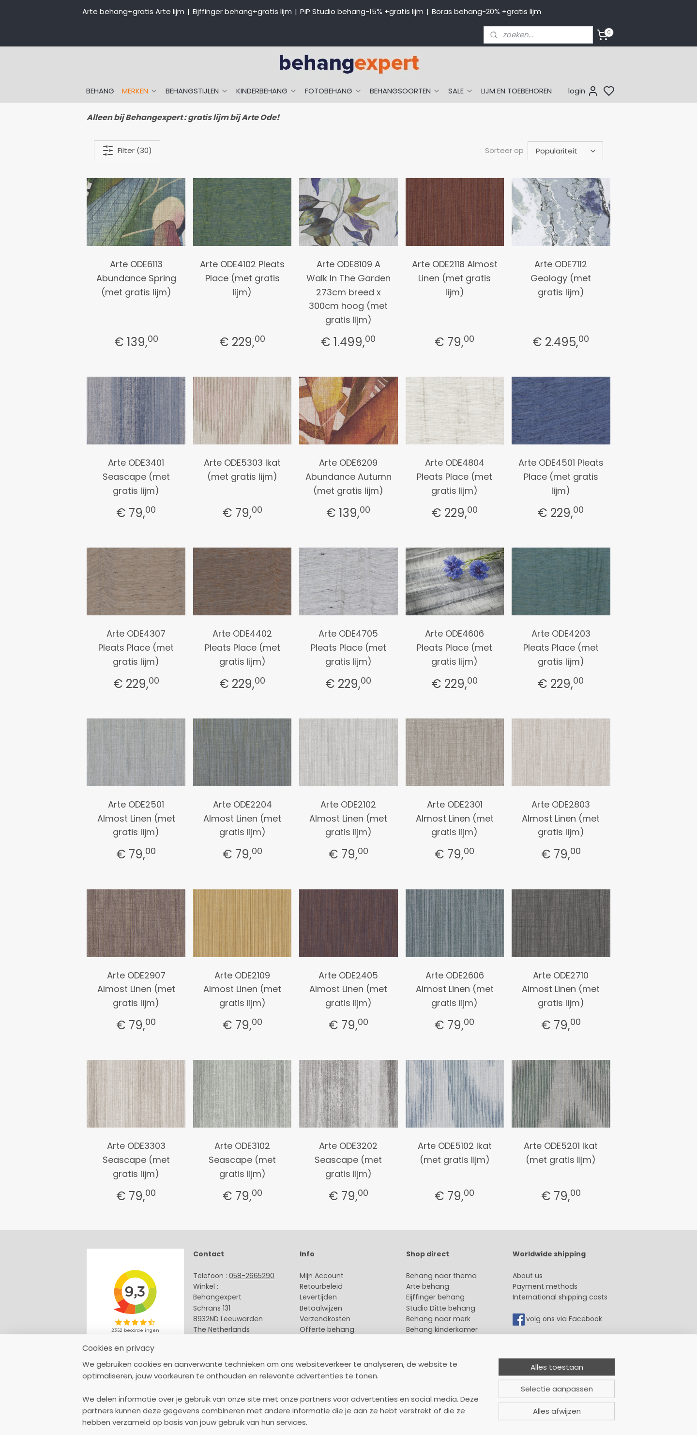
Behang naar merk (438, 1319)
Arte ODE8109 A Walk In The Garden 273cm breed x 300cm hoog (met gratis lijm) (348, 292)
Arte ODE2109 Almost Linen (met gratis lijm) (242, 989)
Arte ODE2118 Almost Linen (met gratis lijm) (455, 278)
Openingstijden (219, 1351)
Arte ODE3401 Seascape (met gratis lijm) (136, 477)
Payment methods (545, 1286)
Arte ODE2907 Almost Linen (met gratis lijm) (136, 989)
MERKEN (140, 91)
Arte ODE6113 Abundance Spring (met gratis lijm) (136, 278)
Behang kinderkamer (442, 1329)
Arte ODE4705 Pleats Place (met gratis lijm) (348, 647)
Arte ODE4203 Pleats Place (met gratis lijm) (561, 647)
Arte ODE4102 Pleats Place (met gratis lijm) (242, 278)
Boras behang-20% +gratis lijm (486, 11)
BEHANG (100, 91)
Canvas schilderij (435, 1373)
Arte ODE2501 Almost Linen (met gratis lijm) (136, 818)
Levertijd (314, 1297)
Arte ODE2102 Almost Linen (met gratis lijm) (348, 818)
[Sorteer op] (565, 151)
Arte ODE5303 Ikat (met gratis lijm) (242, 470)
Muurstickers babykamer (448, 1340)
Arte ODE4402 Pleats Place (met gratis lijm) (242, 647)
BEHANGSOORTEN (405, 91)
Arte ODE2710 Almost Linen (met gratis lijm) (561, 989)
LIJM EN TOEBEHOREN (516, 91)
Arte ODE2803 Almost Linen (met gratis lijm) (561, 818)
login (583, 91)
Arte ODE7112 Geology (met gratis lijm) (560, 278)
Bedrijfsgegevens (222, 1362)
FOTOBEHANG (333, 91)
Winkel (310, 1340)
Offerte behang (327, 1329)
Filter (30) (127, 150)
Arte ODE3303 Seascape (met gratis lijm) (136, 1160)
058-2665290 (251, 1276)
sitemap (420, 1417)
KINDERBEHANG (266, 91)
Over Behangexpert (333, 1351)
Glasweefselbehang (440, 1351)
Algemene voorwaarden (341, 1362)
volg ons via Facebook (565, 1319)
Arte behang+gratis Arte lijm (133, 11)
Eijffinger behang (435, 1297)
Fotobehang (427, 1362)
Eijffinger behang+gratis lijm (242, 11)
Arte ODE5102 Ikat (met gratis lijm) (455, 1153)
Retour (311, 1286)
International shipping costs (560, 1297)
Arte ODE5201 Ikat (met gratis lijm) (561, 1153)
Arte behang (427, 1286)
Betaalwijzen (321, 1308)
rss (440, 1417)
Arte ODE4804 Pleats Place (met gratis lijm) (454, 477)
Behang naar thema (441, 1276)
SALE (460, 91)
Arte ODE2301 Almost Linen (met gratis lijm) (455, 818)
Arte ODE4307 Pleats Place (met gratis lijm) (136, 647)
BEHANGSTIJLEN (197, 91)
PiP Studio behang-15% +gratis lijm (362, 11)
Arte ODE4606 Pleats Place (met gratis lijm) (454, 647)
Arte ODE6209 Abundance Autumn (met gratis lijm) (348, 477)
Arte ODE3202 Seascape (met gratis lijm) (348, 1160)
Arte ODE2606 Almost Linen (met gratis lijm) (455, 989)
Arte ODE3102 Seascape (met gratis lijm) (242, 1160)
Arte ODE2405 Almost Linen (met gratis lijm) (348, 989)
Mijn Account (322, 1276)
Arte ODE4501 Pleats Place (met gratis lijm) (561, 477)
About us (528, 1276)
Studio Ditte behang (440, 1308)
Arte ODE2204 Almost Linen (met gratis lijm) (242, 818)
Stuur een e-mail (223, 1340)
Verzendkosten (325, 1319)
